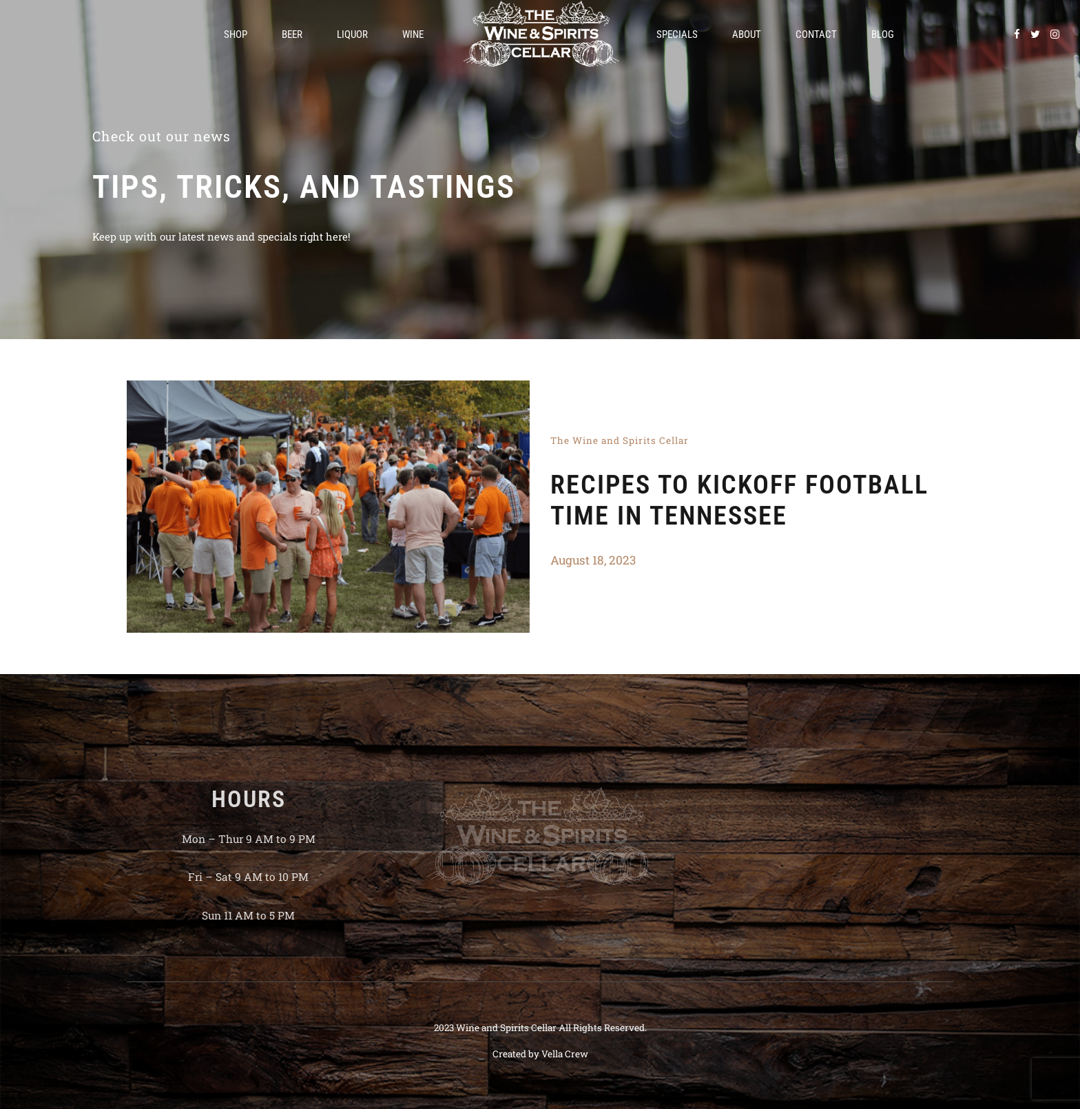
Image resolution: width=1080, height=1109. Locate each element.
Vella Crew (564, 1054)
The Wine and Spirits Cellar (619, 440)
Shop (235, 34)
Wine (413, 34)
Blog (882, 34)
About (746, 34)
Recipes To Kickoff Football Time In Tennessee (739, 500)
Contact (816, 34)
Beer (292, 34)
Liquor (352, 34)
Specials (677, 34)
